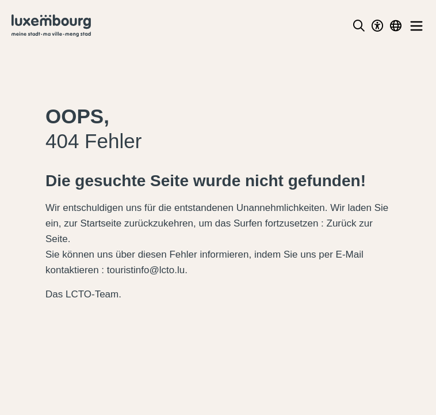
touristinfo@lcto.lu (146, 270)
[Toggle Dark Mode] (377, 26)
